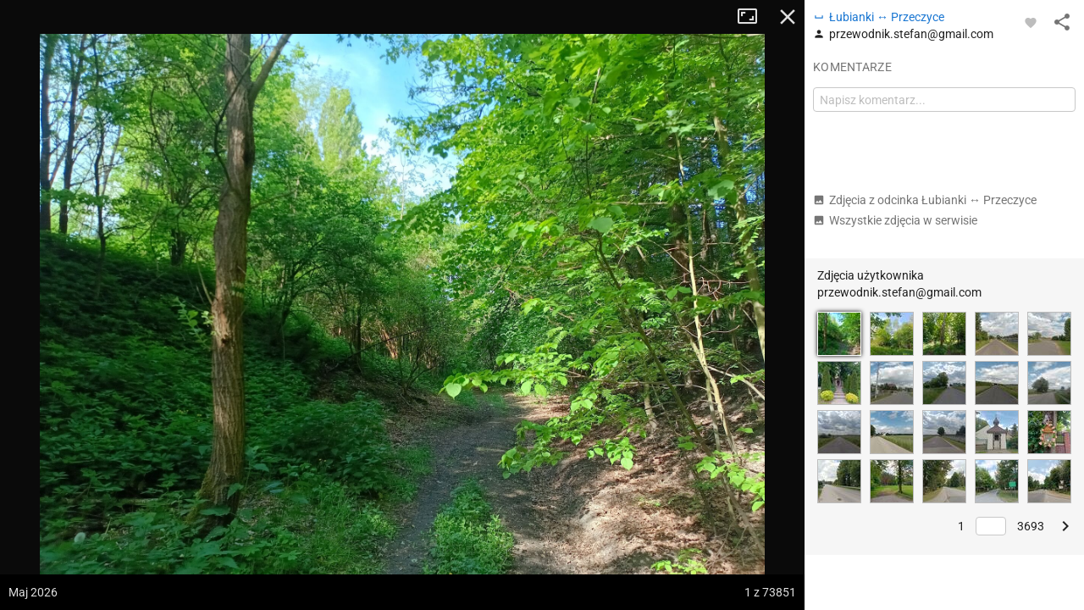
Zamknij (788, 17)
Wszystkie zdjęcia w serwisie (895, 220)
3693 (1030, 526)
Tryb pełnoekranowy (754, 17)
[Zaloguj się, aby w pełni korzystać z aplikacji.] (1030, 22)
